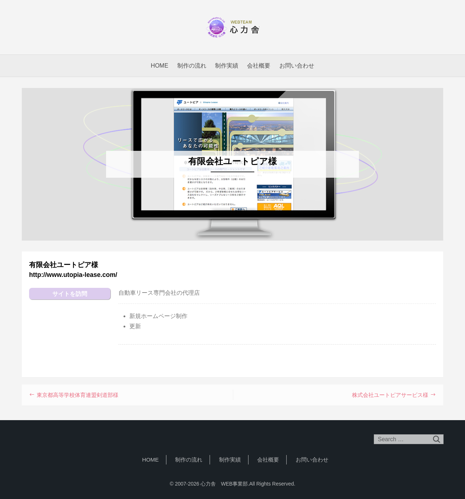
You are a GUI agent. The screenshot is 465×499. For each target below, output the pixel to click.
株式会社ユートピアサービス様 (390, 395)
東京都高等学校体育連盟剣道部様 (77, 395)
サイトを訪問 (69, 294)
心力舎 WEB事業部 (232, 27)
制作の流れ (191, 66)
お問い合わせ (296, 66)
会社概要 (258, 66)
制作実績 (226, 66)
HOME (159, 66)
